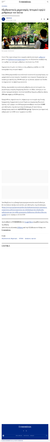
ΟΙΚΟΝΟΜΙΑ (4, 6)
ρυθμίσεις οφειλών (31, 238)
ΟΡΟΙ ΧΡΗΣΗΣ (19, 435)
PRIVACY (32, 435)
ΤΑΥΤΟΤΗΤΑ (26, 435)
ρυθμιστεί (42, 57)
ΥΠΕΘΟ (21, 238)
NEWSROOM (9, 18)
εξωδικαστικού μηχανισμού (16, 59)
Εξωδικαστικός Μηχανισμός (9, 238)
